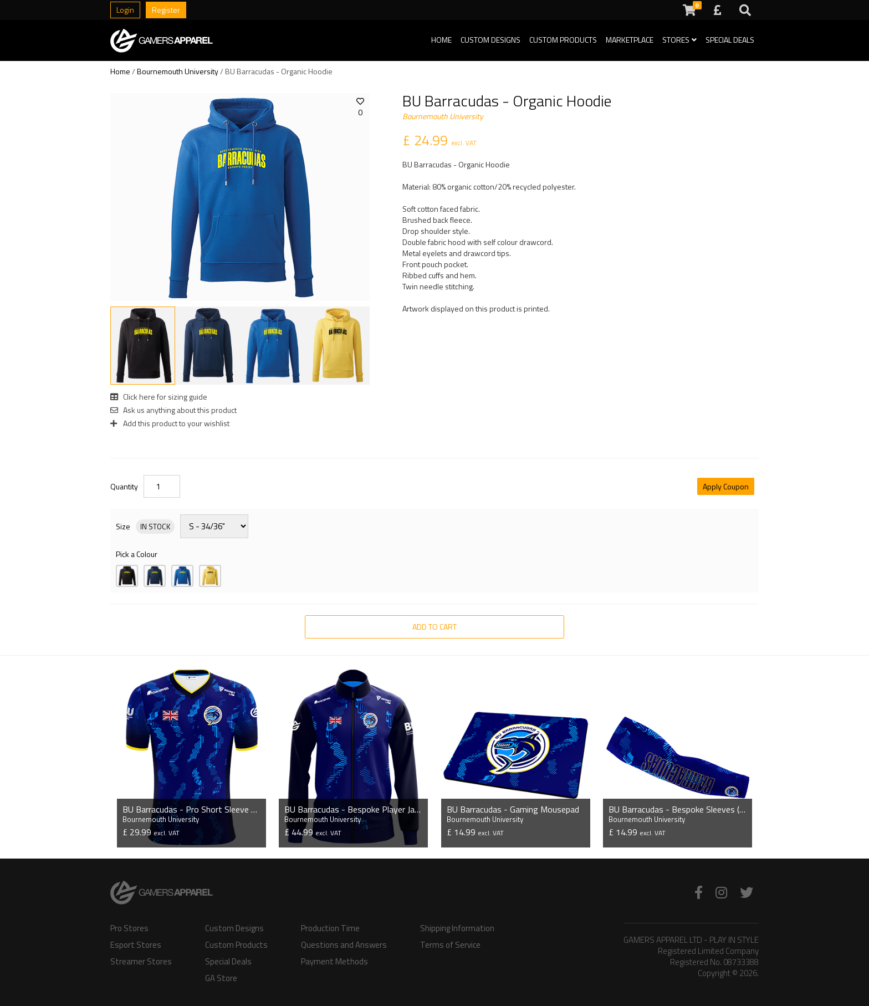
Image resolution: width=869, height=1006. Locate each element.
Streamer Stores (141, 961)
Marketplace (629, 39)
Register (166, 10)
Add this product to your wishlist (169, 423)
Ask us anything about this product (173, 410)
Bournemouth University (177, 71)
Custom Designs (490, 39)
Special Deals (730, 39)
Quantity (124, 487)
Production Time (330, 928)
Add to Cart (434, 626)
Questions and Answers (344, 945)
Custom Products (563, 39)
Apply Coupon (726, 486)
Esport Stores (135, 945)
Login (125, 10)
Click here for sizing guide (158, 396)
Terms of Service (450, 945)
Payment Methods (334, 961)
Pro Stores (129, 928)
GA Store (221, 978)
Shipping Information (457, 928)
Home (441, 39)
